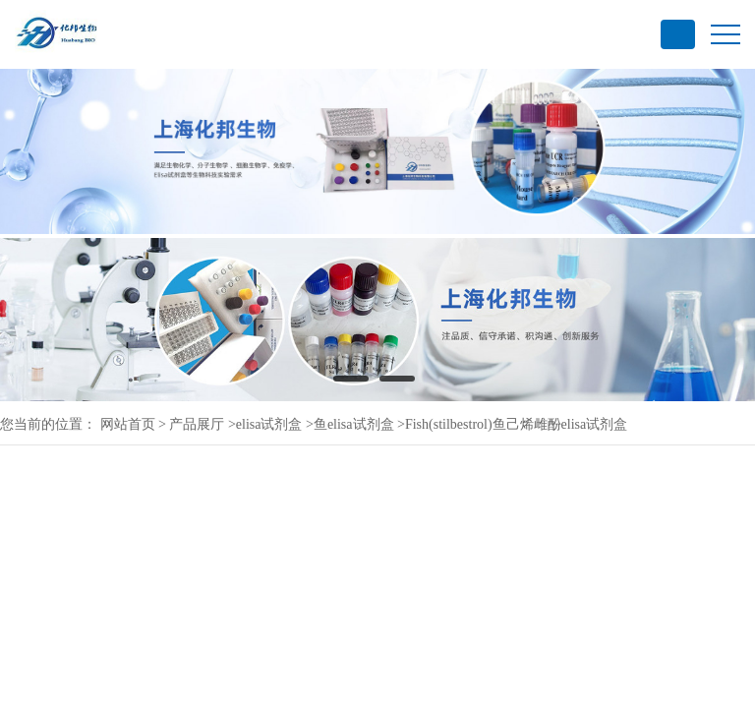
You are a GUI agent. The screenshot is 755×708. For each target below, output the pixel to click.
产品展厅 (196, 424)
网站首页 (127, 424)
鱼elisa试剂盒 (354, 424)
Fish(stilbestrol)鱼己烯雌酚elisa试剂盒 (516, 424)
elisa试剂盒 (269, 424)
